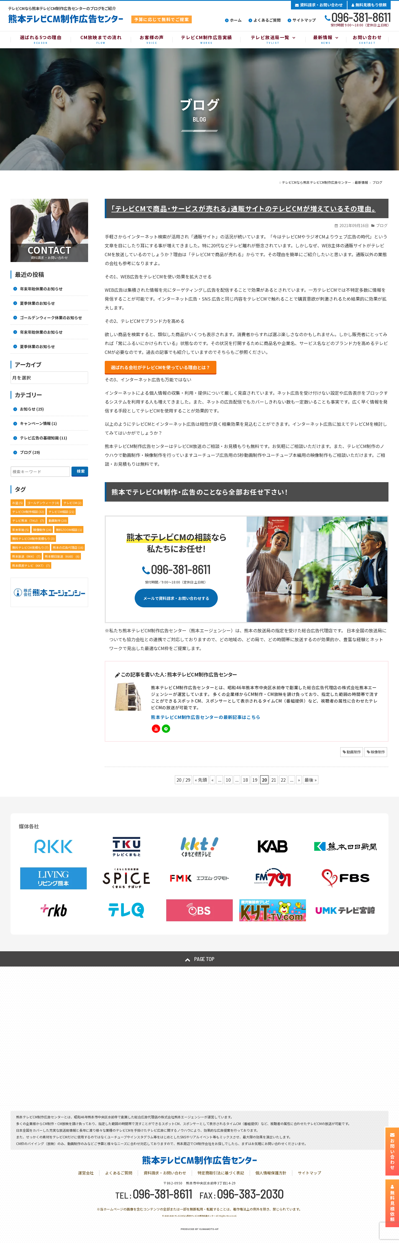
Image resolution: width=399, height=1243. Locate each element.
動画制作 (354, 751)
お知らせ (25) (32, 409)
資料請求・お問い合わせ (319, 4)
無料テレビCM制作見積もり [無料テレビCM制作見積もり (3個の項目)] (33, 538)
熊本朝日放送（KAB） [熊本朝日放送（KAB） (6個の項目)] (62, 556)
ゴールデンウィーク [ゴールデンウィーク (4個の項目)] (43, 502)
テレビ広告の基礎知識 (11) (43, 438)
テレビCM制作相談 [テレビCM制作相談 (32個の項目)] (28, 511)
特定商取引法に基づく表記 (221, 1173)
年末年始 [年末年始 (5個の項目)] (20, 529)
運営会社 (86, 1173)
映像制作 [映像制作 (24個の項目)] (42, 529)
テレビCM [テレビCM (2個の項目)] (72, 502)
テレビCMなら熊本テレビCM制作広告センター (194, 1215)
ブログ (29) (30, 452)
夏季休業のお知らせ (37, 303)
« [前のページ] (212, 779)
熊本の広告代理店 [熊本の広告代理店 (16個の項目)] (68, 547)
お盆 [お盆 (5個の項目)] (17, 502)
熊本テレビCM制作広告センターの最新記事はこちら (205, 717)
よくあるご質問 (267, 20)
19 (254, 779)
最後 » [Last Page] (311, 779)
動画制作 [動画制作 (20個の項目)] (57, 520)
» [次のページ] (299, 779)
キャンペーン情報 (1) (38, 423)
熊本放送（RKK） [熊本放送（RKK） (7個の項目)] (26, 556)
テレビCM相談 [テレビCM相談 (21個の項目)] (61, 511)
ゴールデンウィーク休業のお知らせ (51, 317)
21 (273, 779)
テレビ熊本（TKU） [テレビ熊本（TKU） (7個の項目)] (28, 520)
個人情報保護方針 (271, 1173)
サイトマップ (304, 20)
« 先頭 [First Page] (201, 779)
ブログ (382, 225)
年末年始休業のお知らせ (41, 288)
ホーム (236, 20)
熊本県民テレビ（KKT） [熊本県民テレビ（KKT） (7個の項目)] (31, 565)
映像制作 (378, 751)
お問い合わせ (392, 1151)
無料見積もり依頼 (369, 4)
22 (283, 779)
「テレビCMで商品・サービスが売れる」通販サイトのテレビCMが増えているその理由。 (243, 208)
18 (245, 779)
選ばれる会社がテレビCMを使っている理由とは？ (160, 367)
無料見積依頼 (392, 1203)
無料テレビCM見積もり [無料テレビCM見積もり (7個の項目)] (30, 547)
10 (228, 779)
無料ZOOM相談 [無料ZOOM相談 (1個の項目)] (69, 529)
